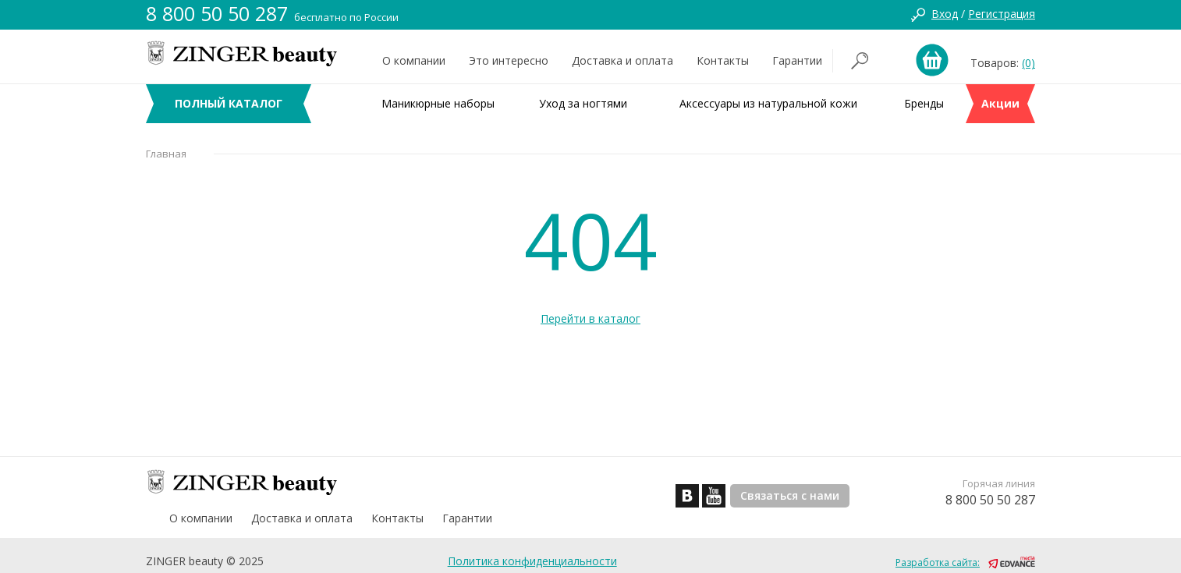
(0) (1028, 62)
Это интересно (508, 60)
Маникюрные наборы (438, 103)
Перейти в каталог (590, 318)
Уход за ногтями (583, 103)
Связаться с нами (789, 495)
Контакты (723, 60)
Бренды (924, 103)
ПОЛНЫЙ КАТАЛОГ (228, 103)
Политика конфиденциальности (532, 561)
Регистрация (1001, 13)
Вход (944, 13)
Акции (1000, 103)
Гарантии (797, 60)
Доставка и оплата (622, 60)
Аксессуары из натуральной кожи (768, 103)
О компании (413, 60)
